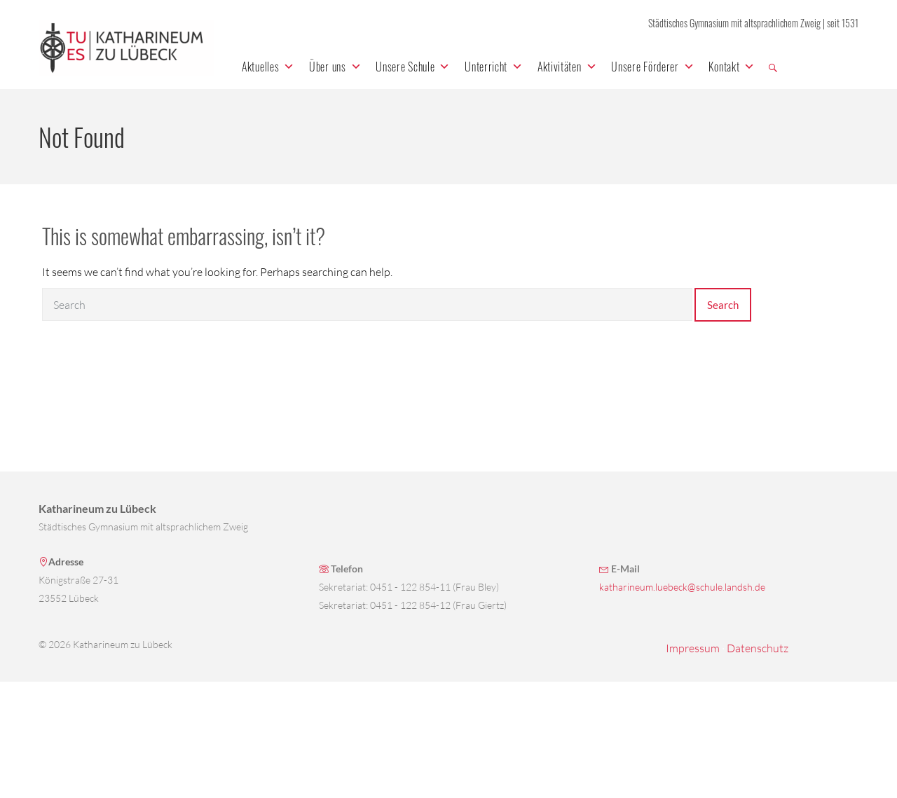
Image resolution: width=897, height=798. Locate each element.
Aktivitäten (567, 66)
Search (723, 304)
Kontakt (731, 66)
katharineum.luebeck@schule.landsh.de (682, 587)
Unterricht (494, 66)
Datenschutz (757, 648)
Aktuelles (268, 66)
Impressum (693, 648)
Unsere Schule (413, 66)
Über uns (335, 66)
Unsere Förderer (652, 66)
